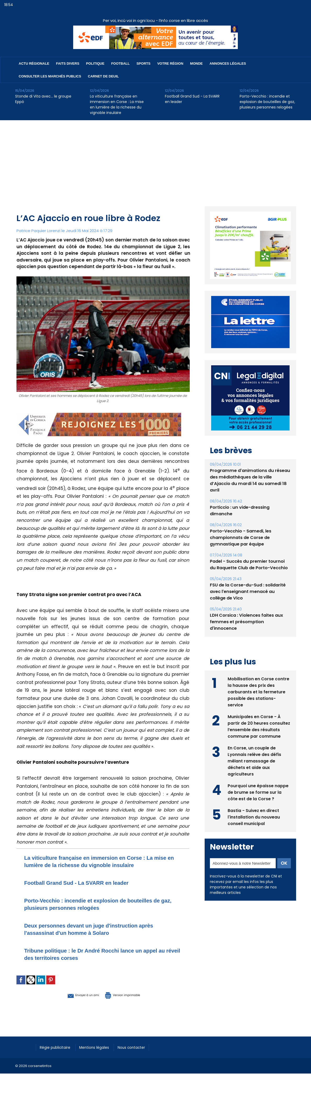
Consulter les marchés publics (50, 76)
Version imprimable (130, 994)
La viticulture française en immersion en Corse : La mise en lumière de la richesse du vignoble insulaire (117, 104)
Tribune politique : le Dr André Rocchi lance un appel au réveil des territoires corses (94, 954)
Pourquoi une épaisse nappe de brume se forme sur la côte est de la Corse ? (258, 785)
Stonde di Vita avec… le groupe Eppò (43, 99)
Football (120, 63)
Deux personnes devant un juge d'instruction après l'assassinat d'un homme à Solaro (100, 929)
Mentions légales (100, 1047)
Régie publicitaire (57, 1047)
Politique (95, 63)
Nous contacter (140, 1047)
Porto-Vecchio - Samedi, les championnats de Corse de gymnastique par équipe (240, 537)
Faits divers (67, 63)
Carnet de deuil (103, 76)
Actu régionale (34, 63)
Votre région (170, 63)
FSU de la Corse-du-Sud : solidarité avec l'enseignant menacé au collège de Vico (250, 591)
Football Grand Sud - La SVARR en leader (192, 99)
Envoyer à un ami (74, 994)
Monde (196, 63)
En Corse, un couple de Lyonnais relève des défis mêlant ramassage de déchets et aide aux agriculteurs (255, 754)
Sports (143, 63)
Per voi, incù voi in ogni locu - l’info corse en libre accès (155, 20)
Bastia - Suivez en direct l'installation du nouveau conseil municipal (254, 810)
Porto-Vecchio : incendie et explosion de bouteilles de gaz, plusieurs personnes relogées (267, 102)
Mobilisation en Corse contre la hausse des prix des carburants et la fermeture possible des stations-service (259, 685)
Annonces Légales (228, 63)
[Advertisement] (155, 159)
